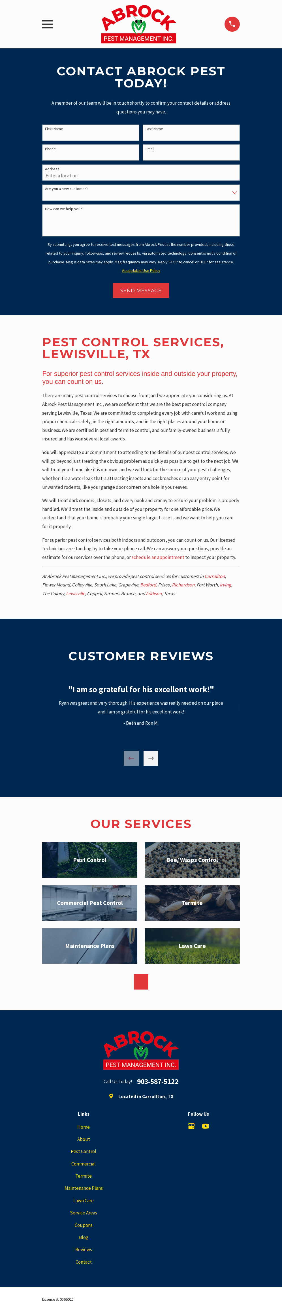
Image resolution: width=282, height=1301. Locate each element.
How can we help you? (63, 209)
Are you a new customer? (66, 188)
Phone (50, 149)
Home (83, 1127)
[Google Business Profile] (191, 1126)
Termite (83, 1176)
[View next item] (151, 758)
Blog (83, 1237)
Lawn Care (83, 1200)
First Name (54, 128)
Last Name (154, 128)
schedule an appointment (158, 557)
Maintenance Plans (84, 1188)
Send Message (141, 290)
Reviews (83, 1249)
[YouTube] (205, 1126)
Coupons (84, 1225)
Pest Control (83, 1151)
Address (52, 169)
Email (150, 149)
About (83, 1139)
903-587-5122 (157, 1081)
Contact (84, 1262)
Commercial (83, 1164)
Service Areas (83, 1213)
